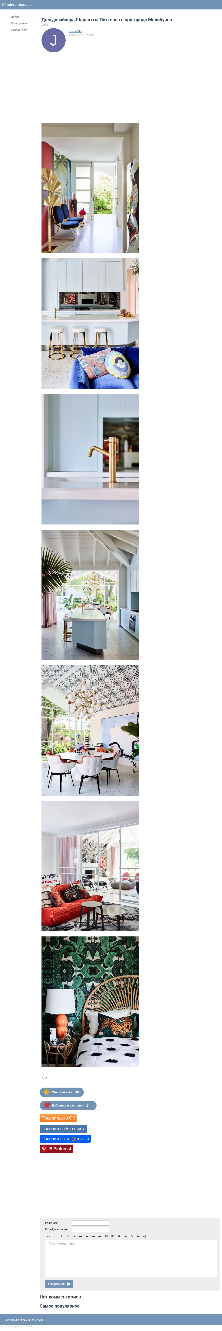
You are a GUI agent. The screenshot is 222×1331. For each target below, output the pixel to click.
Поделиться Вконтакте (63, 1128)
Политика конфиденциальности (23, 1319)
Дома (44, 24)
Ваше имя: (51, 1223)
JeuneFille (75, 31)
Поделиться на (65, 1138)
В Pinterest (60, 1148)
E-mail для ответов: (57, 1229)
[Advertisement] (74, 80)
